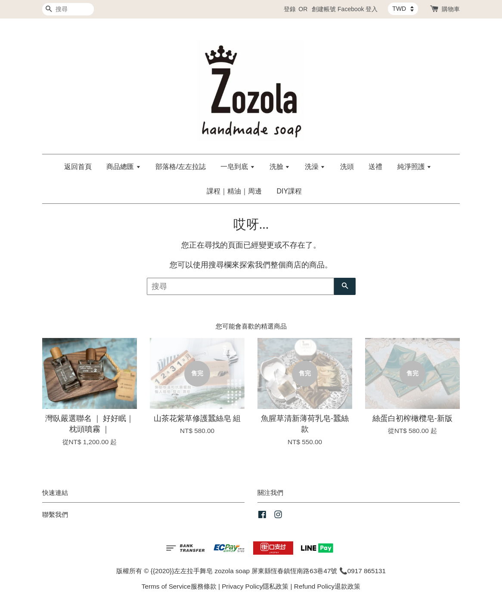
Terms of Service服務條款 (179, 586)
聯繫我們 (55, 514)
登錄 (290, 9)
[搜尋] (68, 9)
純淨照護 (414, 166)
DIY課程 (289, 191)
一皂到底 (237, 166)
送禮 (375, 166)
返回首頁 (78, 166)
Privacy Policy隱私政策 (255, 586)
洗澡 (315, 166)
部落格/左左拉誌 (180, 166)
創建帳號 (324, 9)
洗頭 (347, 166)
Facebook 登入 (358, 9)
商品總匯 (123, 166)
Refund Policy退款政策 (327, 586)
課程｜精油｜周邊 (234, 191)
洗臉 (280, 166)
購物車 (451, 9)
